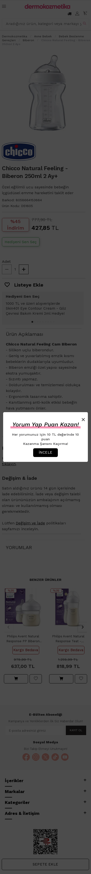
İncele (45, 452)
